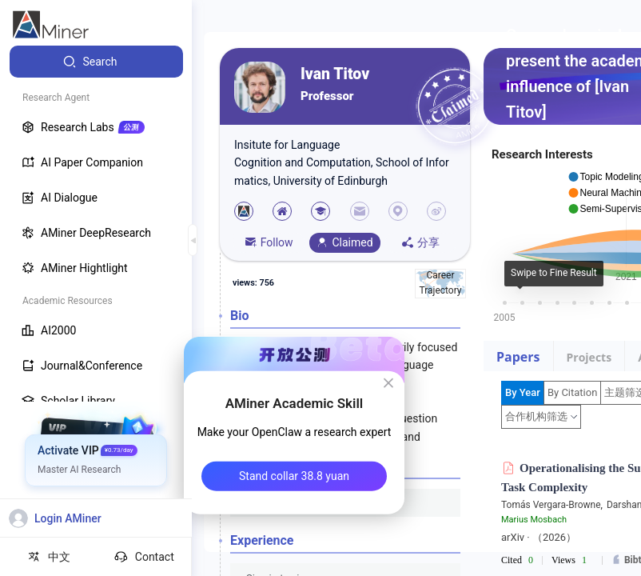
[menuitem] (96, 62)
